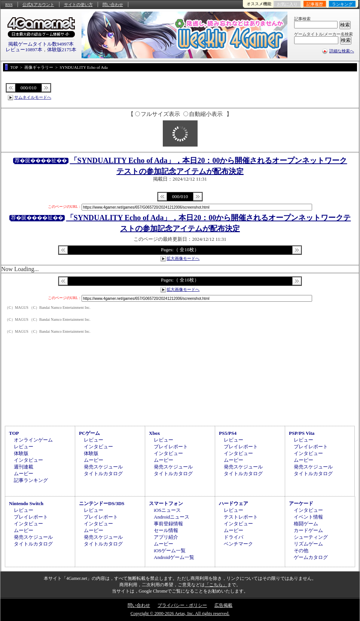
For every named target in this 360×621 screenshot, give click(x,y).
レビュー (23, 446)
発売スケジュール (103, 467)
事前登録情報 (168, 523)
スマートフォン (166, 503)
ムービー (23, 473)
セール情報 (166, 530)
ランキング (342, 4)
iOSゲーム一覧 (170, 550)
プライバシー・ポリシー (182, 605)
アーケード (301, 503)
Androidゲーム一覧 (174, 557)
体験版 (21, 453)
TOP (14, 433)
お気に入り (287, 4)
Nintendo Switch (26, 503)
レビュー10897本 (24, 49)
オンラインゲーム (33, 440)
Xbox (154, 433)
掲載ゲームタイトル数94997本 (41, 44)
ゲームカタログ (311, 557)
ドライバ (233, 537)
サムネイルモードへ (32, 97)
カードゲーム (308, 530)
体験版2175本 (61, 49)
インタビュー (28, 460)
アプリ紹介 (166, 537)
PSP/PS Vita (301, 433)
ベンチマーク (238, 544)
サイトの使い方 (78, 4)
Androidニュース (171, 517)
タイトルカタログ (103, 473)
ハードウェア (233, 503)
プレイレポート (171, 446)
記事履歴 (314, 4)
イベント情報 (308, 517)
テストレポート (241, 517)
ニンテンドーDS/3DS (101, 503)
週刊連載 (23, 467)
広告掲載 (223, 605)
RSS (9, 4)
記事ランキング (31, 480)
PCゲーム (89, 433)
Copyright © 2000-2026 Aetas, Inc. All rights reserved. (180, 613)
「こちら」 (216, 584)
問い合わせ (113, 4)
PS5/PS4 (228, 433)
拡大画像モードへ (183, 258)
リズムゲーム (308, 544)
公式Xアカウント (38, 4)
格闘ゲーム (306, 523)
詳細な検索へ (341, 51)
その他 (301, 550)
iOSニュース (167, 510)
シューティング (311, 537)
